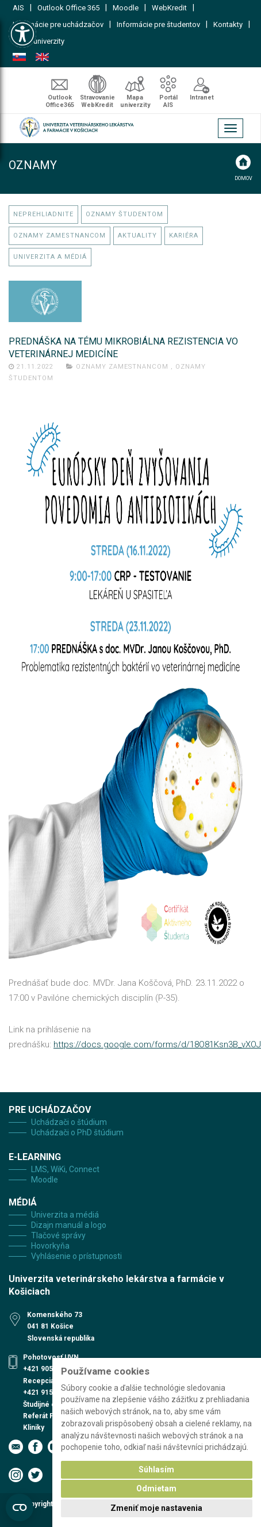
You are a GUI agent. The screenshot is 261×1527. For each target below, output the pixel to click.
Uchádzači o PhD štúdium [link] (77, 1132)
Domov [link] (243, 178)
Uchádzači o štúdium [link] (69, 1122)
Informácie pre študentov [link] (158, 24)
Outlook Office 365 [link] (68, 7)
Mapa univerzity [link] (38, 41)
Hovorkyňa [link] (50, 1245)
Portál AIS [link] (168, 101)
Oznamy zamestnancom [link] (59, 235)
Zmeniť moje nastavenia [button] (156, 1508)
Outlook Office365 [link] (59, 101)
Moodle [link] (126, 7)
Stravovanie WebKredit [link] (97, 101)
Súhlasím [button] (156, 1469)
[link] (22, 34)
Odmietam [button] (156, 1488)
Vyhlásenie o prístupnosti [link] (76, 1256)
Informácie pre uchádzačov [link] (58, 24)
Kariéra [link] (183, 235)
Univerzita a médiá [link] (50, 257)
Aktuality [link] (137, 235)
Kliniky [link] (33, 1427)
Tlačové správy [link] (58, 1235)
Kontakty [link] (228, 24)
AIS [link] (18, 7)
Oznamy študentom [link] (124, 214)
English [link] (42, 57)
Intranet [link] (202, 97)
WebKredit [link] (169, 7)
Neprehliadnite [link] (43, 214)
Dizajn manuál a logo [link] (68, 1225)
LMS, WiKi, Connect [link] (65, 1169)
